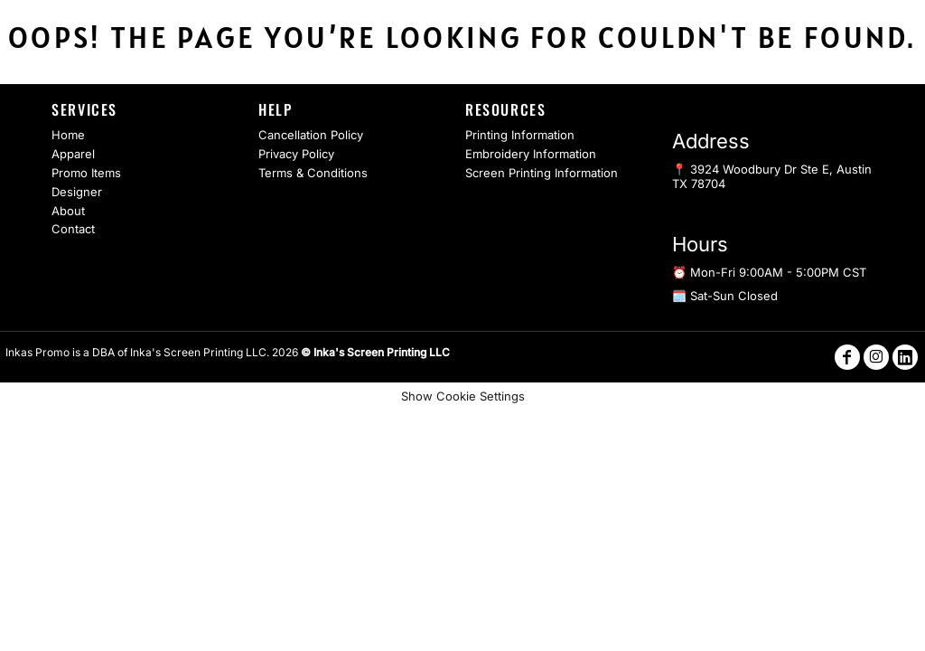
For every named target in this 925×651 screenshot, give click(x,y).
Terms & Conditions (313, 172)
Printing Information (520, 134)
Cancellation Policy (310, 134)
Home (68, 134)
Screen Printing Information (541, 172)
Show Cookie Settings (463, 396)
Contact (73, 229)
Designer (76, 191)
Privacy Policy (296, 153)
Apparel (73, 153)
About (68, 210)
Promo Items (86, 172)
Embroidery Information (530, 153)
